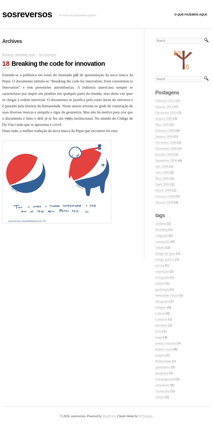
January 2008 (164, 202)
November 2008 (166, 148)
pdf (76, 75)
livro (158, 331)
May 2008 (162, 178)
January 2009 (164, 136)
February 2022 (165, 100)
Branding (7, 54)
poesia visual (164, 349)
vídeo (69, 118)
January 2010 (164, 106)
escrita (159, 265)
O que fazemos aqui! (190, 14)
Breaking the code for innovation (58, 63)
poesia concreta (165, 343)
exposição (162, 271)
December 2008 (165, 142)
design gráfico (164, 259)
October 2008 (164, 154)
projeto (160, 355)
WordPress (109, 416)
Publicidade (163, 361)
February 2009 (165, 130)
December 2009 (165, 112)
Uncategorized (165, 379)
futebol (160, 283)
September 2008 (166, 160)
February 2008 (165, 196)
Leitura (160, 313)
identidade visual (25, 54)
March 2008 (163, 190)
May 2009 (162, 124)
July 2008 (161, 166)
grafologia (162, 289)
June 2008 (162, 172)
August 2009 (163, 118)
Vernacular (162, 391)
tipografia (161, 373)
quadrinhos (162, 367)
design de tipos (165, 253)
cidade (159, 247)
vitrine (159, 397)
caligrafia (161, 235)
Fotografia (162, 277)
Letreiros (161, 319)
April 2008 (162, 184)
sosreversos (27, 14)
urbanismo (162, 385)
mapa (158, 337)
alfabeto (160, 223)
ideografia (162, 301)
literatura (161, 325)
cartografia (162, 241)
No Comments (47, 54)
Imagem (160, 307)
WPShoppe (145, 416)
